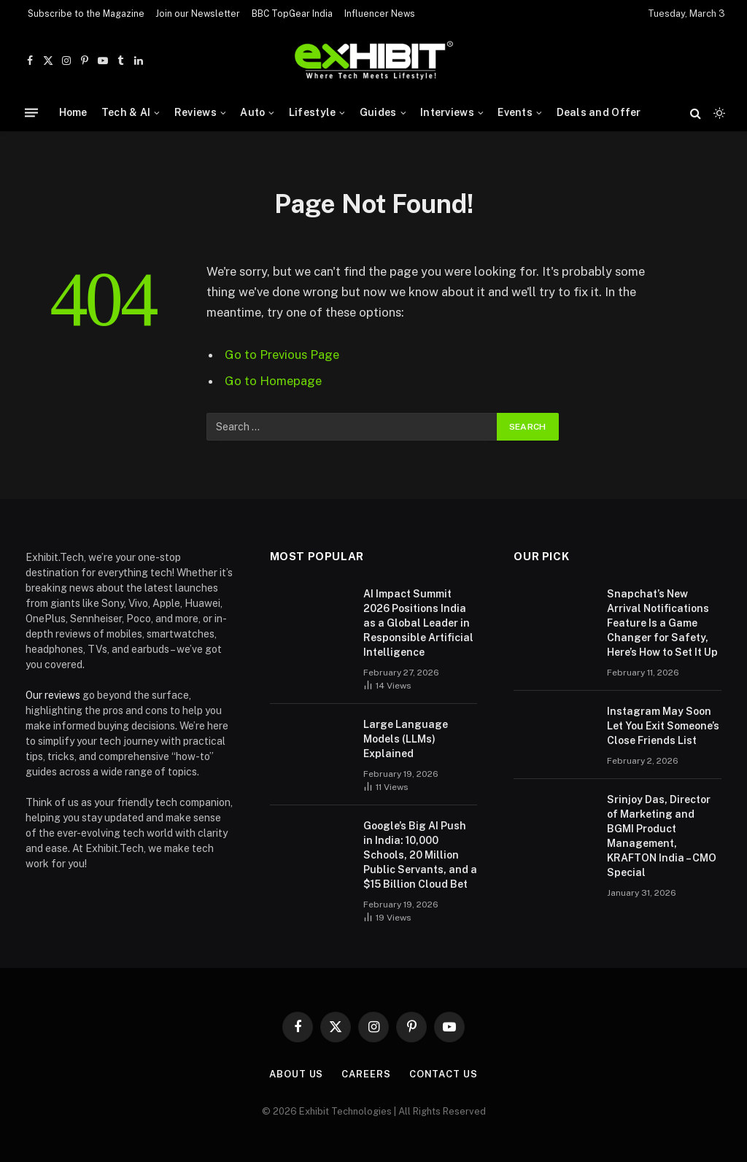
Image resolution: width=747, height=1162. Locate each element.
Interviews (447, 112)
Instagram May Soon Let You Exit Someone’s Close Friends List (663, 725)
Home (73, 112)
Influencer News (379, 14)
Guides (378, 112)
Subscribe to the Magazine (86, 14)
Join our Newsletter (197, 14)
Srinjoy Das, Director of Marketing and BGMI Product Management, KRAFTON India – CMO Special (661, 836)
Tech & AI (126, 112)
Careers (365, 1074)
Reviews (195, 112)
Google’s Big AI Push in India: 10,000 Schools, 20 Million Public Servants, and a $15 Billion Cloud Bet (420, 855)
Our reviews (53, 695)
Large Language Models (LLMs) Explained (405, 738)
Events (515, 112)
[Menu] (31, 112)
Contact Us (443, 1074)
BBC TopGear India (292, 14)
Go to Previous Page (282, 354)
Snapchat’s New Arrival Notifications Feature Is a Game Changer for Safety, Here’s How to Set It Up (662, 623)
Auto (252, 112)
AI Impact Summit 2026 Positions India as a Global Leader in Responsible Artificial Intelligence (418, 623)
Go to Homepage (273, 380)
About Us (296, 1074)
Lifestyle (312, 112)
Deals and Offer (599, 112)
